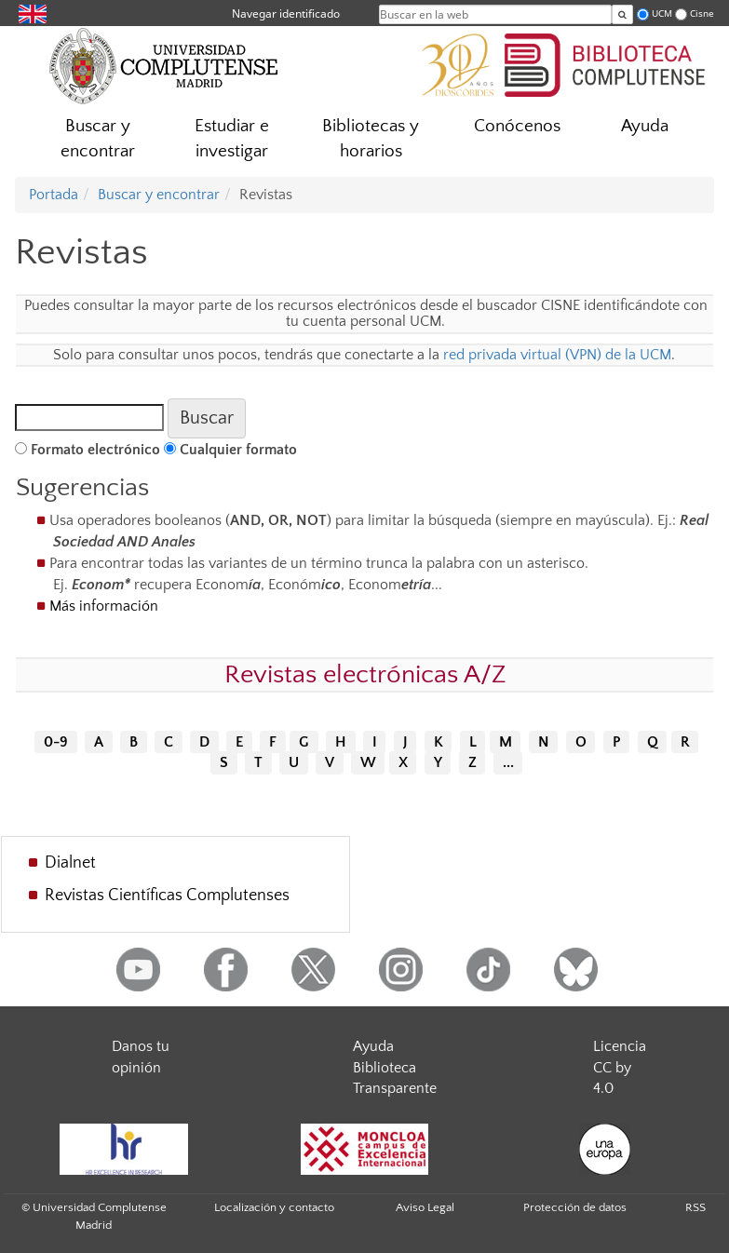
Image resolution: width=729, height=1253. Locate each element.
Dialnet (70, 863)
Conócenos (517, 126)
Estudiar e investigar (232, 138)
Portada (53, 194)
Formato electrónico (95, 449)
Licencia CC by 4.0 (619, 1068)
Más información (103, 606)
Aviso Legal (425, 1207)
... (508, 763)
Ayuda (644, 126)
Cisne (702, 13)
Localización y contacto (274, 1207)
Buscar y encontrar (98, 138)
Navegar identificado (286, 13)
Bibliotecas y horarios (370, 138)
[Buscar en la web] (622, 14)
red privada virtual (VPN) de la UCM (557, 354)
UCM (662, 13)
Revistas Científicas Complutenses (167, 895)
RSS (695, 1207)
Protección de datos (575, 1207)
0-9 (56, 742)
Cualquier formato (238, 449)
